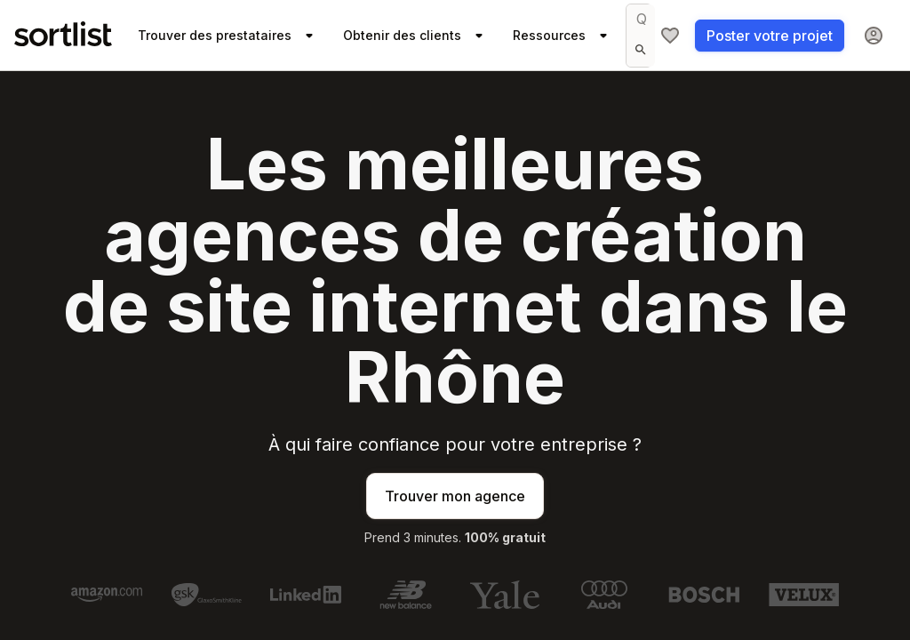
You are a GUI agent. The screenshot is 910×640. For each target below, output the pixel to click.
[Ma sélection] (670, 35)
